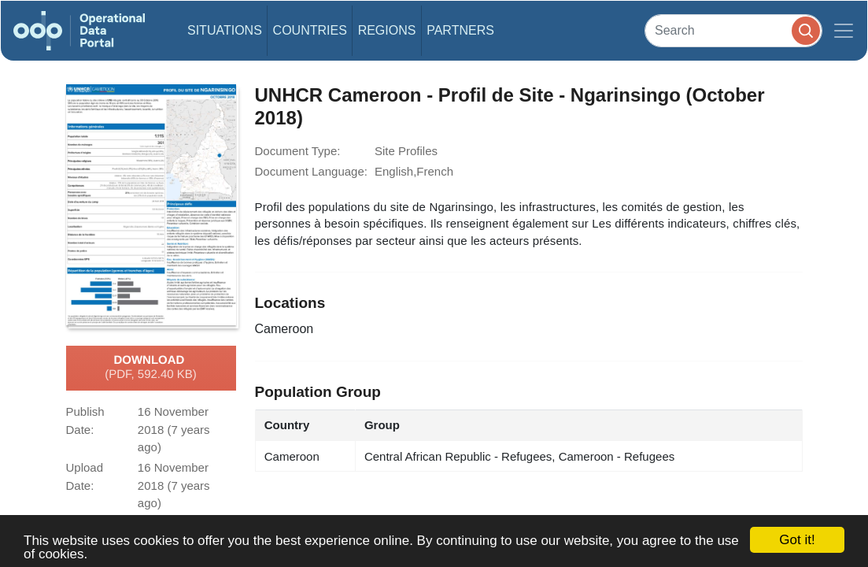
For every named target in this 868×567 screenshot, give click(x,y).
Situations (224, 30)
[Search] (733, 30)
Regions (387, 30)
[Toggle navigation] (843, 30)
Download (151, 368)
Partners (460, 30)
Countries (310, 30)
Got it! (796, 539)
